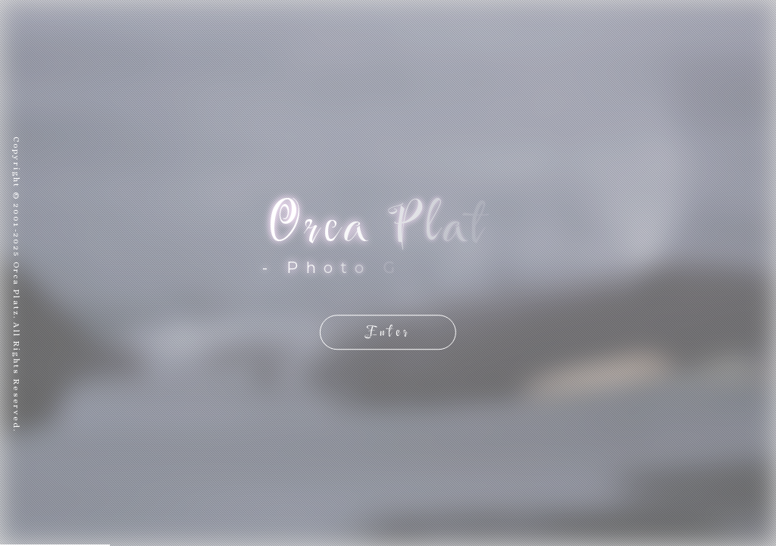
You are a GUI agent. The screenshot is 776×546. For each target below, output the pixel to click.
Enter (387, 331)
